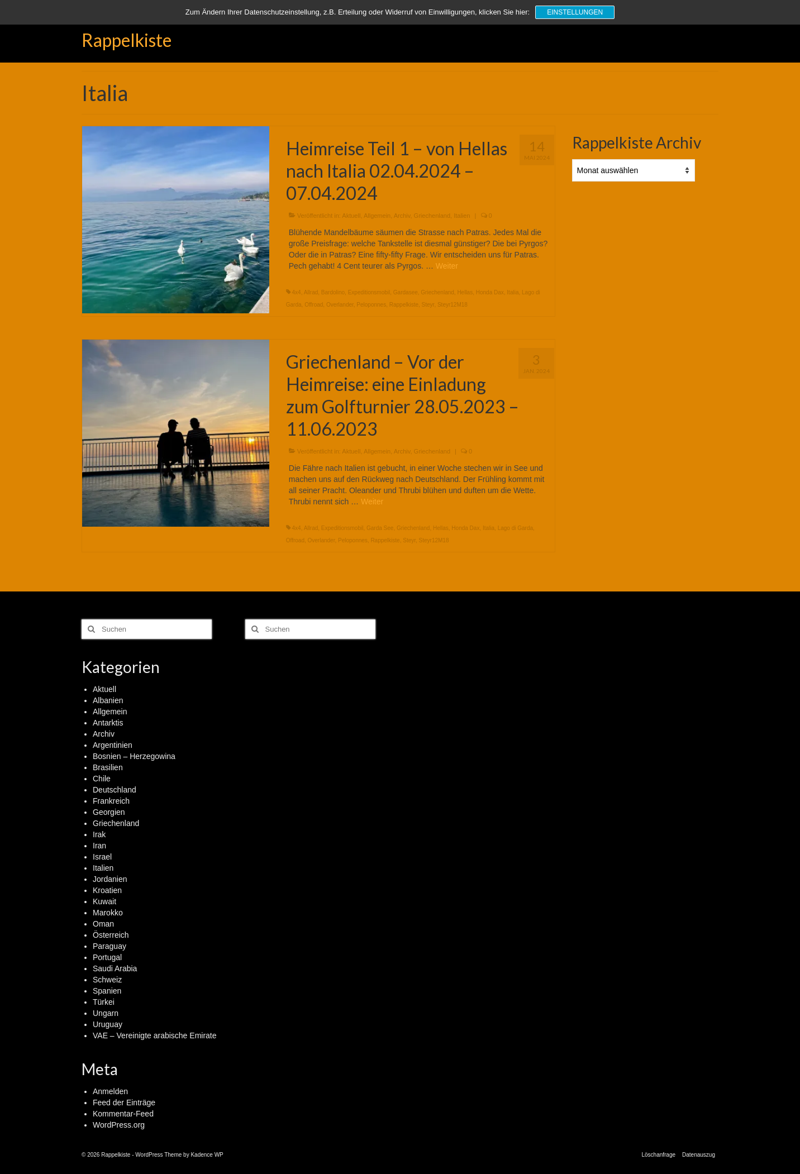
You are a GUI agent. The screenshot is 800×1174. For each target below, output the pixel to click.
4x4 (296, 292)
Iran (99, 845)
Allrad (311, 292)
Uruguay (107, 1024)
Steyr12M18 (452, 305)
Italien (462, 215)
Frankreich (111, 800)
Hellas (465, 292)
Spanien (107, 990)
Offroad (313, 305)
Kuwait (104, 901)
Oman (103, 923)
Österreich (111, 934)
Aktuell (351, 215)
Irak (99, 834)
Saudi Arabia (115, 968)
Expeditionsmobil (369, 292)
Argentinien (112, 745)
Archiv (402, 215)
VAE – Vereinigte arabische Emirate (155, 1035)
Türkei (104, 1002)
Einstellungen (575, 12)
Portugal (107, 957)
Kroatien (107, 890)
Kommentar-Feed (123, 1113)
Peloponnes (371, 305)
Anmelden (110, 1091)
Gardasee (405, 292)
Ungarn (105, 1013)
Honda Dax (490, 292)
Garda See (379, 528)
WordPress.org (119, 1124)
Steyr (428, 305)
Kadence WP (207, 1155)
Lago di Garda (515, 528)
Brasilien (108, 767)
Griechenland (432, 215)
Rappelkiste (127, 40)
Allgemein (377, 215)
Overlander (340, 305)
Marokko (108, 912)
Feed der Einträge (124, 1102)
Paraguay (109, 946)
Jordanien (110, 879)
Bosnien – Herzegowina (134, 756)
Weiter (447, 265)
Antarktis (108, 722)
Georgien (109, 812)
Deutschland (114, 789)
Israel (102, 856)
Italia (512, 292)
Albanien (108, 700)
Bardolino (333, 292)
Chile (102, 778)
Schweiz (107, 979)
